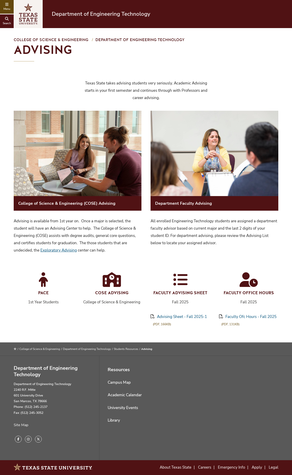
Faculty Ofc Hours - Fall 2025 (247, 317)
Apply (257, 467)
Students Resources (126, 349)
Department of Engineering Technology (101, 14)
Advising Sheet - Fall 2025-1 (179, 317)
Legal (273, 467)
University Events (123, 407)
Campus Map (119, 382)
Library (114, 420)
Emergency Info (231, 467)
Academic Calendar (125, 395)
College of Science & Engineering (51, 39)
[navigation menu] (7, 7)
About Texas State (175, 467)
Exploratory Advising (58, 250)
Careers (204, 467)
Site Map (21, 425)
